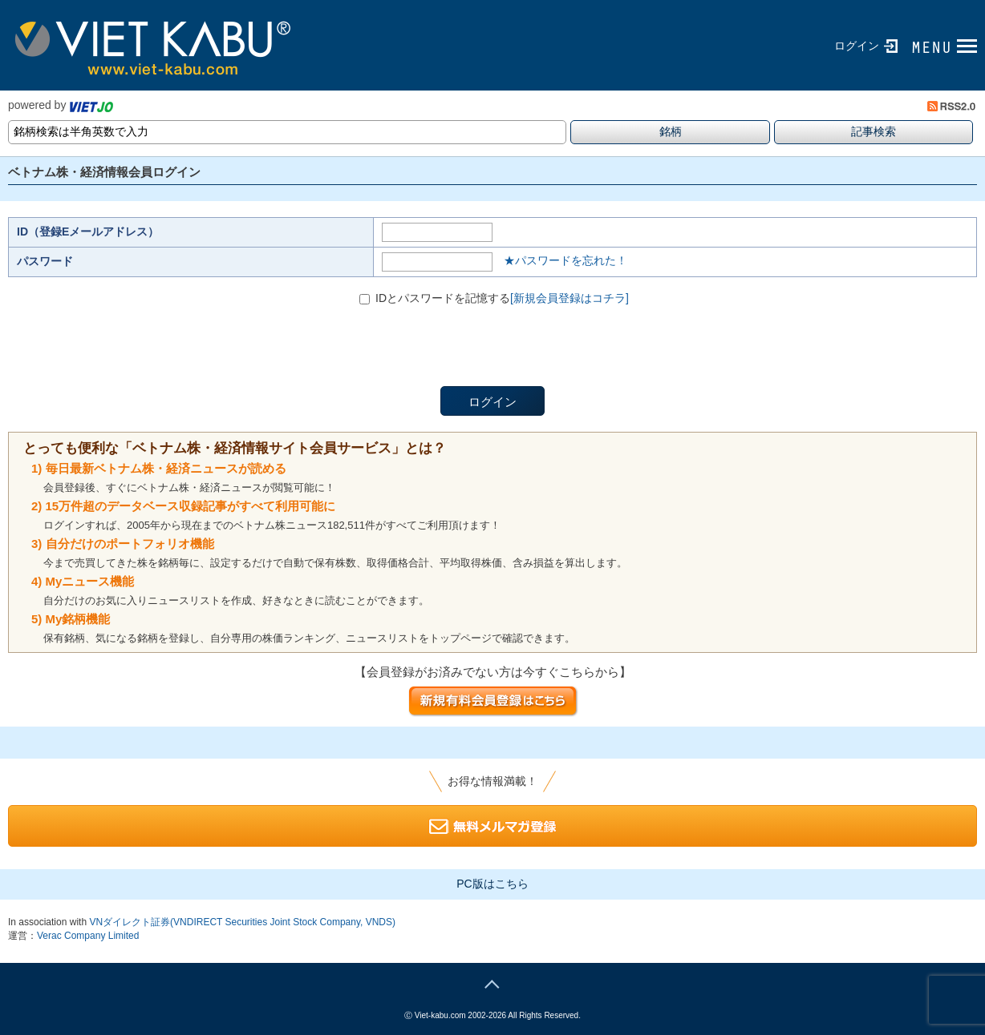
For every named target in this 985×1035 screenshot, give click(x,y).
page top (492, 982)
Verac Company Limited (88, 935)
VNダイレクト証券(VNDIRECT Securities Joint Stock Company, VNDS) (242, 922)
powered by (60, 105)
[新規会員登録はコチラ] (569, 298)
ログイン (856, 45)
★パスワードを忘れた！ (565, 260)
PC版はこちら (492, 883)
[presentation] (130, 355)
